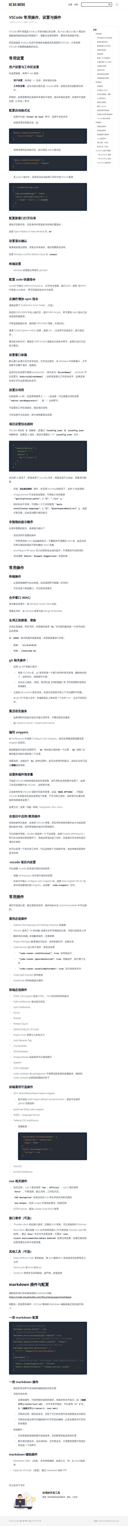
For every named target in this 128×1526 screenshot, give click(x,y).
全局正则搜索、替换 (104, 94)
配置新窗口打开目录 (104, 46)
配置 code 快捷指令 (103, 58)
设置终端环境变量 (103, 110)
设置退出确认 (101, 50)
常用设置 (99, 34)
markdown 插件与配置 (103, 151)
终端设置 (100, 54)
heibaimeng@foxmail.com (108, 1521)
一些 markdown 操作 (104, 159)
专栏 (76, 4)
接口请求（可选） (103, 142)
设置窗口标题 (101, 66)
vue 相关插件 (101, 138)
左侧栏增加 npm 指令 (104, 62)
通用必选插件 (101, 126)
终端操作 (100, 86)
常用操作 (99, 82)
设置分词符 (101, 70)
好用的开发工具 (51, 1492)
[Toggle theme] (117, 5)
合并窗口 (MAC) (102, 90)
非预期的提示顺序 (103, 78)
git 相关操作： (102, 98)
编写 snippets (101, 106)
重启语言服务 (101, 102)
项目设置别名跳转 (103, 74)
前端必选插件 (101, 130)
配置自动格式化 (102, 42)
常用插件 (99, 122)
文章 (70, 4)
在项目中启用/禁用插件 (105, 114)
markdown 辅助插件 (104, 163)
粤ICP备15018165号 (33, 1521)
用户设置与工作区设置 (104, 38)
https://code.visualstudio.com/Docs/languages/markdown (40, 1297)
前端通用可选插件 (103, 134)
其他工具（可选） (103, 146)
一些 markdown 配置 (104, 155)
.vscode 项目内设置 (103, 118)
